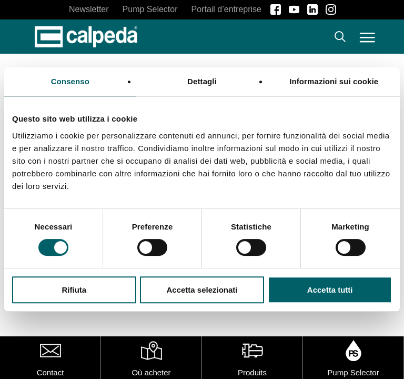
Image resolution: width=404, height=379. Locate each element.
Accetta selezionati (201, 289)
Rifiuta (74, 289)
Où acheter (151, 372)
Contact (50, 372)
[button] (367, 37)
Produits (252, 372)
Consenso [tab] (70, 81)
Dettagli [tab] (202, 81)
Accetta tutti (330, 289)
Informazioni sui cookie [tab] (333, 81)
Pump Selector (353, 372)
